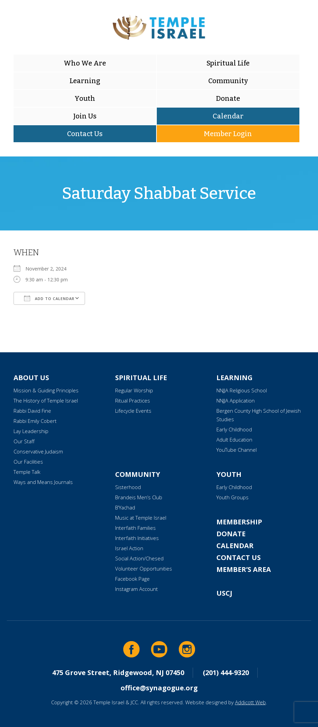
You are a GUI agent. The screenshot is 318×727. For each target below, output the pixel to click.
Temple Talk (27, 471)
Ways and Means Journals (43, 482)
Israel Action (129, 548)
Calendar (228, 116)
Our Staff (24, 441)
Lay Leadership (31, 431)
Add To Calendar (49, 298)
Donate (228, 98)
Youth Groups (232, 497)
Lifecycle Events (133, 410)
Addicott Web (250, 702)
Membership (239, 521)
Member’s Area (243, 569)
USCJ (224, 593)
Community (228, 81)
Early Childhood (234, 429)
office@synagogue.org (159, 687)
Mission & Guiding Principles (46, 390)
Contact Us (85, 134)
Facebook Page (132, 578)
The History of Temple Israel (46, 400)
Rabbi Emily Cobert (35, 420)
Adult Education (234, 439)
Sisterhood (128, 487)
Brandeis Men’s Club (138, 497)
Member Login (228, 134)
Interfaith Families (135, 527)
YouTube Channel (236, 449)
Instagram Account (136, 588)
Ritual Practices (132, 400)
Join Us (85, 116)
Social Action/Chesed (139, 558)
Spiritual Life (228, 63)
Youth (85, 98)
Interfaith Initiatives (137, 538)
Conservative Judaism (38, 451)
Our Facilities (28, 461)
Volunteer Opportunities (143, 568)
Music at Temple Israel (140, 517)
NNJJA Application (235, 400)
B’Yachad (125, 507)
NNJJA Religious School (241, 390)
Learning (84, 81)
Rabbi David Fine (32, 410)
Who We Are (85, 63)
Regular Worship (134, 390)
